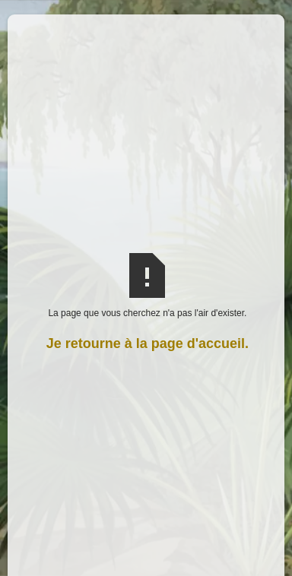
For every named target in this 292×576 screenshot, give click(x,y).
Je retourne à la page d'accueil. (147, 343)
